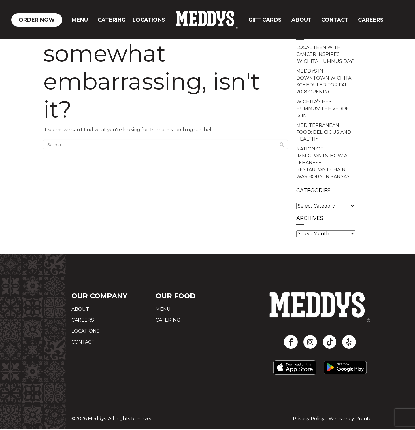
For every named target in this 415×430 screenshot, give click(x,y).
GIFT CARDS (265, 20)
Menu (80, 20)
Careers (371, 20)
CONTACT (334, 20)
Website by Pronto (350, 419)
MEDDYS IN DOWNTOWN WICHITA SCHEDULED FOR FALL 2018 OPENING (323, 81)
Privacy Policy (309, 419)
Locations (149, 20)
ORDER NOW (37, 20)
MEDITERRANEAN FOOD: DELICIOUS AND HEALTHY (323, 132)
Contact (83, 342)
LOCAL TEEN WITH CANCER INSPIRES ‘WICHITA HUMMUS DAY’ (325, 54)
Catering (112, 20)
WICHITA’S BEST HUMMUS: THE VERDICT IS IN (325, 108)
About (301, 20)
